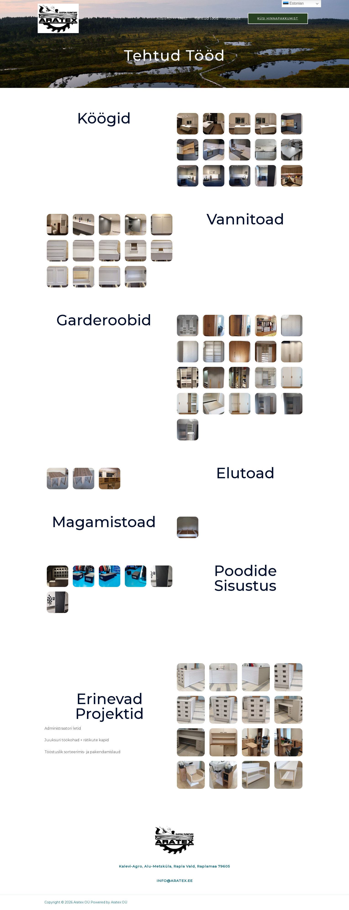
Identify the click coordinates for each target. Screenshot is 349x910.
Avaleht (164, 18)
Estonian (293, 3)
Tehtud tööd (206, 18)
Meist (183, 18)
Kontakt (233, 18)
